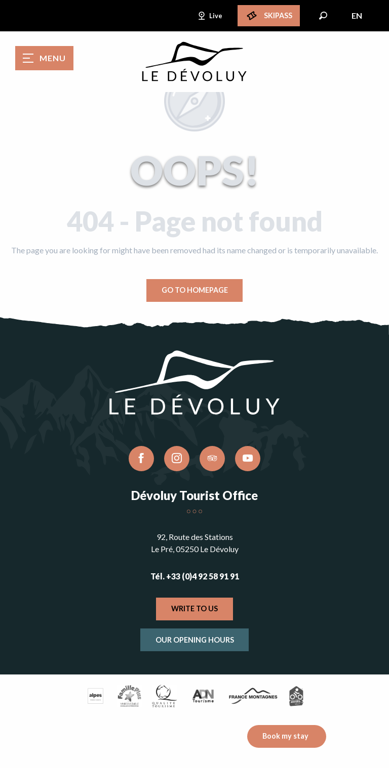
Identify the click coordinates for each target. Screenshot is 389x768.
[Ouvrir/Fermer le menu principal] (44, 58)
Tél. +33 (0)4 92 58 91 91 (194, 576)
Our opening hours (194, 640)
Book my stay (285, 736)
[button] (323, 16)
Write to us (194, 608)
